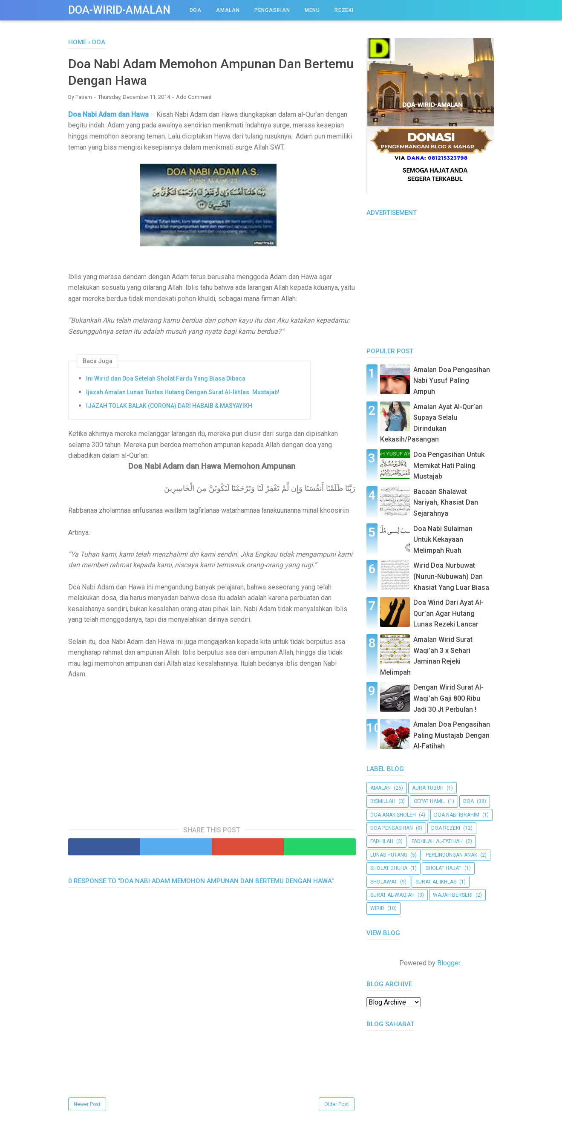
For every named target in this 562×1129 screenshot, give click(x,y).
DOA (196, 10)
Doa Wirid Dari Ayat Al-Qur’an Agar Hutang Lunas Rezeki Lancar (448, 613)
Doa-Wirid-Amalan (119, 10)
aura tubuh (428, 788)
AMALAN (228, 10)
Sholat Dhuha (388, 868)
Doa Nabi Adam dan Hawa (109, 114)
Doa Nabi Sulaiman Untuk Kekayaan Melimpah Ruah (443, 539)
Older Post (336, 1104)
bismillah (382, 801)
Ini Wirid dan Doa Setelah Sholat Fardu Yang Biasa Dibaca (165, 378)
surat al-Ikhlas (435, 882)
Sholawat (383, 882)
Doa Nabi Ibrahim (456, 815)
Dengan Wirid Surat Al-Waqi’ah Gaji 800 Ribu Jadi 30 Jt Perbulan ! (448, 698)
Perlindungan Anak (451, 855)
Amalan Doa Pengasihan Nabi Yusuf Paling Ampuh (451, 381)
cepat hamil (429, 801)
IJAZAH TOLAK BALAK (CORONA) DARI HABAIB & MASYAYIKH (169, 405)
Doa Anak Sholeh (393, 815)
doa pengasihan (391, 828)
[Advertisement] (211, 748)
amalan (380, 788)
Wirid (377, 908)
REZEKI (344, 10)
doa (468, 801)
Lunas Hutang (388, 855)
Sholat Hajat (443, 868)
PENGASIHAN (272, 10)
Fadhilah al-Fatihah (437, 841)
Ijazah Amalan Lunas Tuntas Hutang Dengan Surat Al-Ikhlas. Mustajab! (183, 392)
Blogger (448, 963)
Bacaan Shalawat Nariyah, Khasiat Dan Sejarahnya (445, 502)
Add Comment (194, 97)
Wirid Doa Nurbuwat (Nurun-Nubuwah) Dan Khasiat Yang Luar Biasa (451, 576)
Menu (312, 10)
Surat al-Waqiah (392, 895)
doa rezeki (445, 828)
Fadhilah (381, 841)
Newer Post (87, 1104)
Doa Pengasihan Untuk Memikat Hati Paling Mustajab (448, 465)
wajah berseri (453, 895)
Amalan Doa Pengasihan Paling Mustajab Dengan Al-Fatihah (451, 735)
